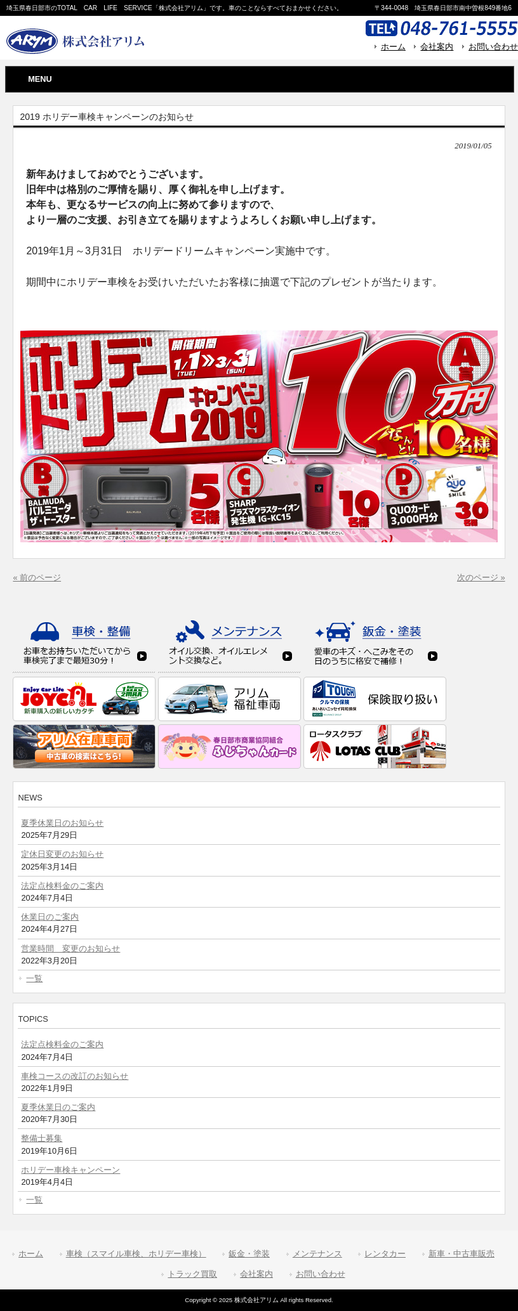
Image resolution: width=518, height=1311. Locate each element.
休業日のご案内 (50, 917)
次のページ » (481, 577)
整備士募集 (41, 1138)
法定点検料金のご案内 (62, 885)
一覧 (34, 978)
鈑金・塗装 (249, 1253)
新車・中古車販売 (461, 1253)
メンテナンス (317, 1253)
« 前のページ (37, 577)
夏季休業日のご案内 (58, 1107)
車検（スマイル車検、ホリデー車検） (136, 1253)
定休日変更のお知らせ (62, 854)
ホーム (393, 46)
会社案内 (436, 46)
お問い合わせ (493, 46)
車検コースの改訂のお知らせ (74, 1076)
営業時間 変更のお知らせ (70, 948)
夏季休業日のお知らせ (62, 823)
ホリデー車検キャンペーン (70, 1170)
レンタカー (385, 1253)
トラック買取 (192, 1274)
